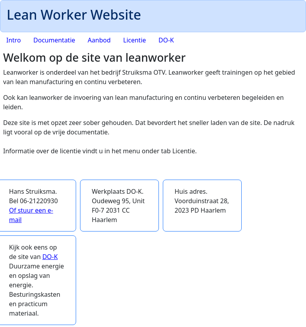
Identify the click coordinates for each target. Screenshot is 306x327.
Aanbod (99, 40)
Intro (13, 40)
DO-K (166, 40)
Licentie (134, 40)
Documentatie (54, 40)
